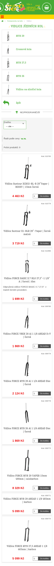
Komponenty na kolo (15, 21)
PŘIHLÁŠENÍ (13, 6)
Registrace (12, 9)
